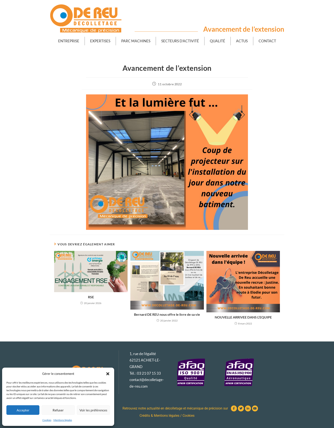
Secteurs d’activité (180, 41)
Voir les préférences (93, 410)
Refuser (58, 410)
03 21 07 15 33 (149, 373)
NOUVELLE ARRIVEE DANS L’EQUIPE (243, 317)
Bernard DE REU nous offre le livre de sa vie (167, 314)
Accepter (23, 410)
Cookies (46, 420)
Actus (242, 41)
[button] (108, 374)
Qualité (217, 41)
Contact (267, 41)
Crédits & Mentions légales (159, 416)
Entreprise (68, 41)
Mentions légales (62, 420)
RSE (91, 297)
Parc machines (135, 41)
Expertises (100, 41)
